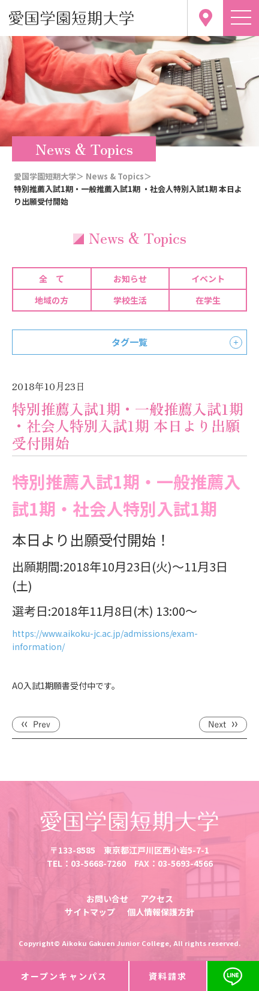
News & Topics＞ (119, 176)
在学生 (208, 300)
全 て (51, 279)
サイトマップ (90, 912)
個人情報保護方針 (160, 912)
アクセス (156, 899)
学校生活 (130, 300)
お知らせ (130, 279)
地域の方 (51, 300)
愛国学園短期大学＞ (49, 176)
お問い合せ (107, 899)
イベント (208, 279)
